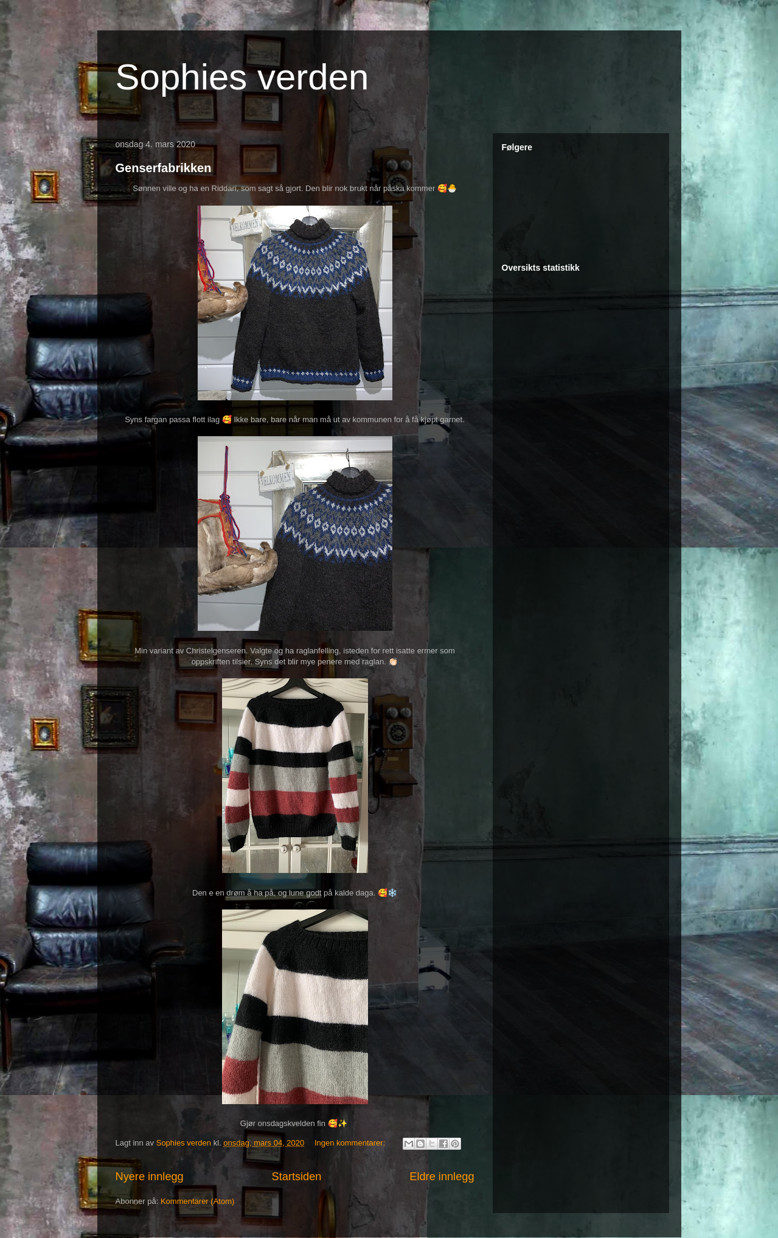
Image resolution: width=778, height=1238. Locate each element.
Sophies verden (242, 77)
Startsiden (297, 1176)
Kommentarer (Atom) (197, 1201)
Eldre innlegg (441, 1176)
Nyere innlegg (150, 1176)
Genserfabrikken (164, 168)
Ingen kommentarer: (350, 1142)
